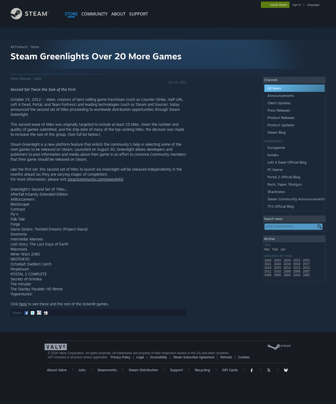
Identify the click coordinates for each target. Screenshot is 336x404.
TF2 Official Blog (280, 206)
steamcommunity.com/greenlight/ (95, 179)
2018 (297, 264)
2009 (287, 271)
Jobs (82, 370)
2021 (268, 264)
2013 (297, 268)
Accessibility (158, 357)
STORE (71, 14)
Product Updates (280, 125)
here (23, 304)
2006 (268, 275)
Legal (140, 357)
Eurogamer (276, 147)
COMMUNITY (94, 14)
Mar (267, 249)
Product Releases (281, 118)
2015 (278, 268)
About (118, 14)
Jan (283, 249)
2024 (287, 260)
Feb (275, 249)
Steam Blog (276, 132)
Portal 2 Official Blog (283, 177)
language (313, 5)
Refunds (226, 357)
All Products (19, 47)
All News (274, 88)
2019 (287, 264)
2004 (287, 275)
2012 (307, 268)
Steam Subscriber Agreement (193, 357)
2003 (297, 275)
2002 (307, 275)
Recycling (202, 370)
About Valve (56, 370)
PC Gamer (275, 169)
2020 (278, 264)
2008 (297, 271)
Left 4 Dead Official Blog (287, 162)
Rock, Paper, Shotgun (284, 184)
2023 (297, 260)
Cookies (243, 357)
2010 (278, 271)
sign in (296, 5)
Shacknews (276, 192)
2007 (307, 271)
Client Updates (279, 103)
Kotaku (273, 155)
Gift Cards (230, 370)
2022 (307, 260)
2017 (307, 264)
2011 (268, 271)
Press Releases (278, 110)
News (35, 47)
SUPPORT (138, 14)
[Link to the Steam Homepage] (33, 18)
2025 (278, 260)
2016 (268, 268)
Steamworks (107, 370)
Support (176, 370)
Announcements (280, 95)
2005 (278, 275)
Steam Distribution (143, 370)
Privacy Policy (120, 357)
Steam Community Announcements (296, 199)
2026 (268, 260)
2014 (287, 268)
